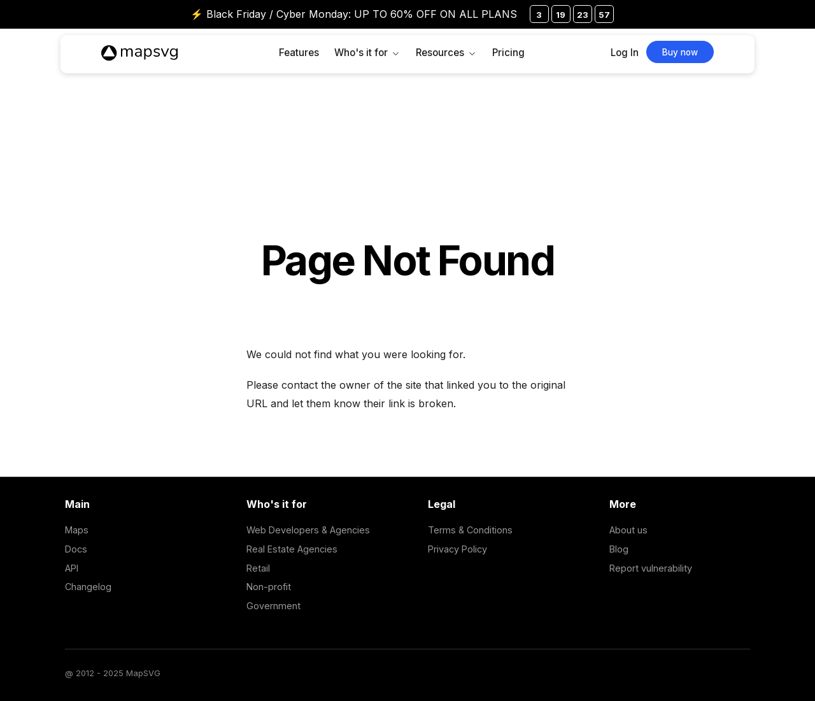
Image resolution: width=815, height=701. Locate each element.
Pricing (508, 53)
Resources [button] (440, 53)
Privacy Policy (457, 549)
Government (273, 605)
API (71, 568)
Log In (625, 53)
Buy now (680, 52)
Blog (618, 549)
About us (628, 529)
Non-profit (268, 586)
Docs (76, 549)
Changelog (88, 586)
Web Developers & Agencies (308, 529)
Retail (258, 568)
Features (299, 53)
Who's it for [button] (361, 53)
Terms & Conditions (470, 529)
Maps (77, 529)
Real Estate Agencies (291, 549)
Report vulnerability (650, 568)
